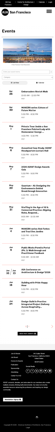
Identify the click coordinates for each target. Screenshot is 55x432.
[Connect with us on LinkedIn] (37, 371)
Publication (14, 365)
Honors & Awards (17, 361)
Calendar (42, 2)
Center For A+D (16, 376)
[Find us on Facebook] (28, 371)
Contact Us (14, 379)
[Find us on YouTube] (45, 371)
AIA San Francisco (8, 3)
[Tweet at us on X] (32, 371)
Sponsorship (15, 368)
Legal (28, 427)
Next (52, 326)
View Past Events (26, 333)
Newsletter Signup (12, 399)
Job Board (14, 357)
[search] (51, 72)
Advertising (14, 372)
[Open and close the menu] (42, 12)
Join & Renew (15, 354)
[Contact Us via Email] (50, 371)
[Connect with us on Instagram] (41, 371)
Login (50, 2)
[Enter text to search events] (26, 72)
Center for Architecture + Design (26, 3)
